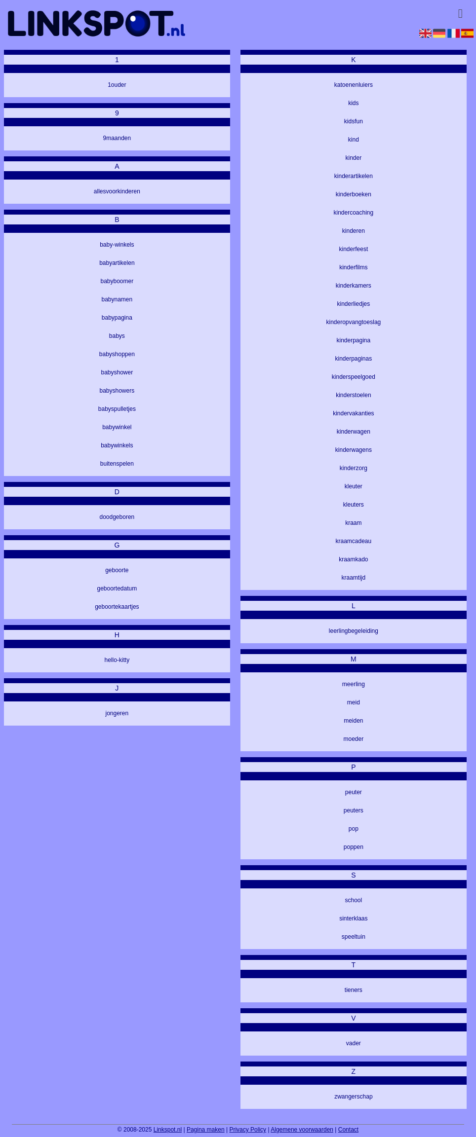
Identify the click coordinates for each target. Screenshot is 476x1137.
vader (353, 1043)
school (353, 900)
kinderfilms (353, 267)
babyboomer (117, 281)
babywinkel (116, 427)
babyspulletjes (117, 408)
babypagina (117, 317)
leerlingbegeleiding (353, 630)
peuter (353, 792)
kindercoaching (354, 212)
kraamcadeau (354, 541)
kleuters (353, 504)
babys (117, 335)
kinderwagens (353, 449)
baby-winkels (117, 244)
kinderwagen (353, 431)
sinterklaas (353, 918)
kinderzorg (353, 468)
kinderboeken (353, 194)
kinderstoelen (353, 395)
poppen (353, 847)
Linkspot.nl (168, 1129)
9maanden (117, 138)
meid (353, 702)
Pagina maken (206, 1129)
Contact (348, 1129)
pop (353, 828)
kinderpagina (354, 340)
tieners (353, 990)
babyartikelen (116, 262)
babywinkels (117, 445)
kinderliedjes (353, 303)
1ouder (117, 84)
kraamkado (353, 559)
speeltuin (353, 936)
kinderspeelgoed (353, 376)
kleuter (353, 486)
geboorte (116, 570)
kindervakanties (353, 413)
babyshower (117, 372)
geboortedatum (117, 588)
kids (353, 103)
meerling (353, 684)
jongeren (117, 713)
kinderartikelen (353, 176)
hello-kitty (117, 660)
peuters (353, 810)
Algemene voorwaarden (302, 1129)
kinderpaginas (353, 358)
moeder (354, 738)
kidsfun (353, 121)
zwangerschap (353, 1096)
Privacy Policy (247, 1129)
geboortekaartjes (117, 606)
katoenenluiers (353, 84)
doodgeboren (117, 516)
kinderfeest (353, 249)
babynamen (117, 299)
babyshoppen (117, 354)
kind (353, 139)
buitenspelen (117, 463)
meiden (353, 720)
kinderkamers (353, 285)
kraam (353, 522)
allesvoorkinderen (117, 191)
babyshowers (117, 390)
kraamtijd (354, 577)
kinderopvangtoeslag (353, 322)
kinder (354, 157)
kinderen (353, 230)
